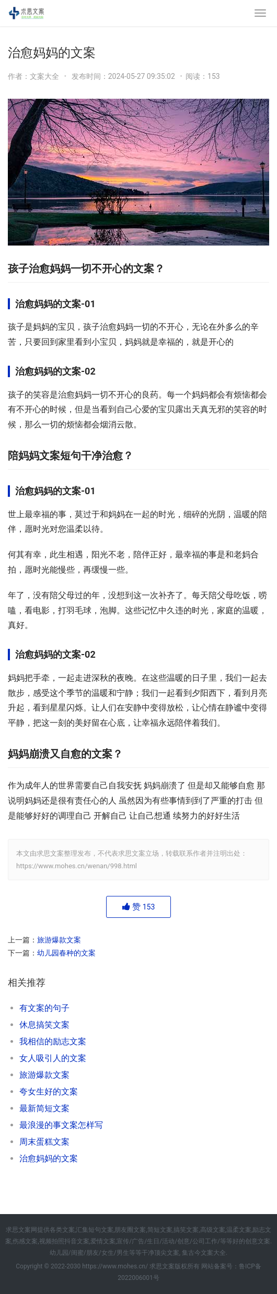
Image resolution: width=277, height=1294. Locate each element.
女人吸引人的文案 (52, 1058)
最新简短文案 (44, 1108)
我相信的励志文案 (52, 1041)
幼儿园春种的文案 (66, 953)
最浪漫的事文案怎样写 (61, 1125)
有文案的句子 (44, 1008)
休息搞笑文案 (44, 1025)
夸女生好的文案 (48, 1092)
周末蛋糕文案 (44, 1142)
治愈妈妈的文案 (48, 1158)
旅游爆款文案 (59, 940)
